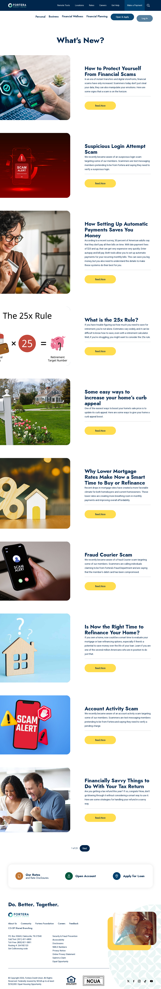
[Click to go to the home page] (17, 5)
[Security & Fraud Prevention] (65, 936)
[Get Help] (115, 5)
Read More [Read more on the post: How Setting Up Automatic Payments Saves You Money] (100, 279)
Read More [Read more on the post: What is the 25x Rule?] (100, 351)
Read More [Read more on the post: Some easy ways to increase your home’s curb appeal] (100, 430)
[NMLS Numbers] (60, 947)
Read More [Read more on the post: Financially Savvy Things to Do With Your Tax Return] (100, 817)
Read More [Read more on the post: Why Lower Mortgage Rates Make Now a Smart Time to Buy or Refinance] (100, 514)
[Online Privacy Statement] (64, 954)
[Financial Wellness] (72, 18)
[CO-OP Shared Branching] (20, 928)
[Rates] (91, 5)
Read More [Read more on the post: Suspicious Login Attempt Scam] (100, 183)
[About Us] (12, 923)
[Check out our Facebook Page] (133, 981)
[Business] (54, 17)
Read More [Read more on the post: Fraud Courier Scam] (100, 586)
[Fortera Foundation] (44, 923)
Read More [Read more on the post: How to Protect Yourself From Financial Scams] (100, 105)
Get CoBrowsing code (18, 948)
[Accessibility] (58, 940)
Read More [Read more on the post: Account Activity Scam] (100, 739)
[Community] (26, 923)
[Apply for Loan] (129, 876)
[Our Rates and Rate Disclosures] (32, 876)
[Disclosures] (58, 943)
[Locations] (79, 5)
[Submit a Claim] (59, 958)
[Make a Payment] (135, 5)
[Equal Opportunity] (60, 961)
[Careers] (103, 5)
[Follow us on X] (128, 981)
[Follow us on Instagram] (139, 981)
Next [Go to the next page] (85, 848)
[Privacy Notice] (59, 950)
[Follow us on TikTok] (145, 981)
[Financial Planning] (96, 19)
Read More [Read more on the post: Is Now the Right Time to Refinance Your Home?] (100, 668)
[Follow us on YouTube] (151, 981)
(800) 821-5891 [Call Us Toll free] (24, 942)
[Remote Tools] (63, 5)
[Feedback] (73, 923)
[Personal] (40, 16)
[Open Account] (80, 876)
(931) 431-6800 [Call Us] (24, 939)
